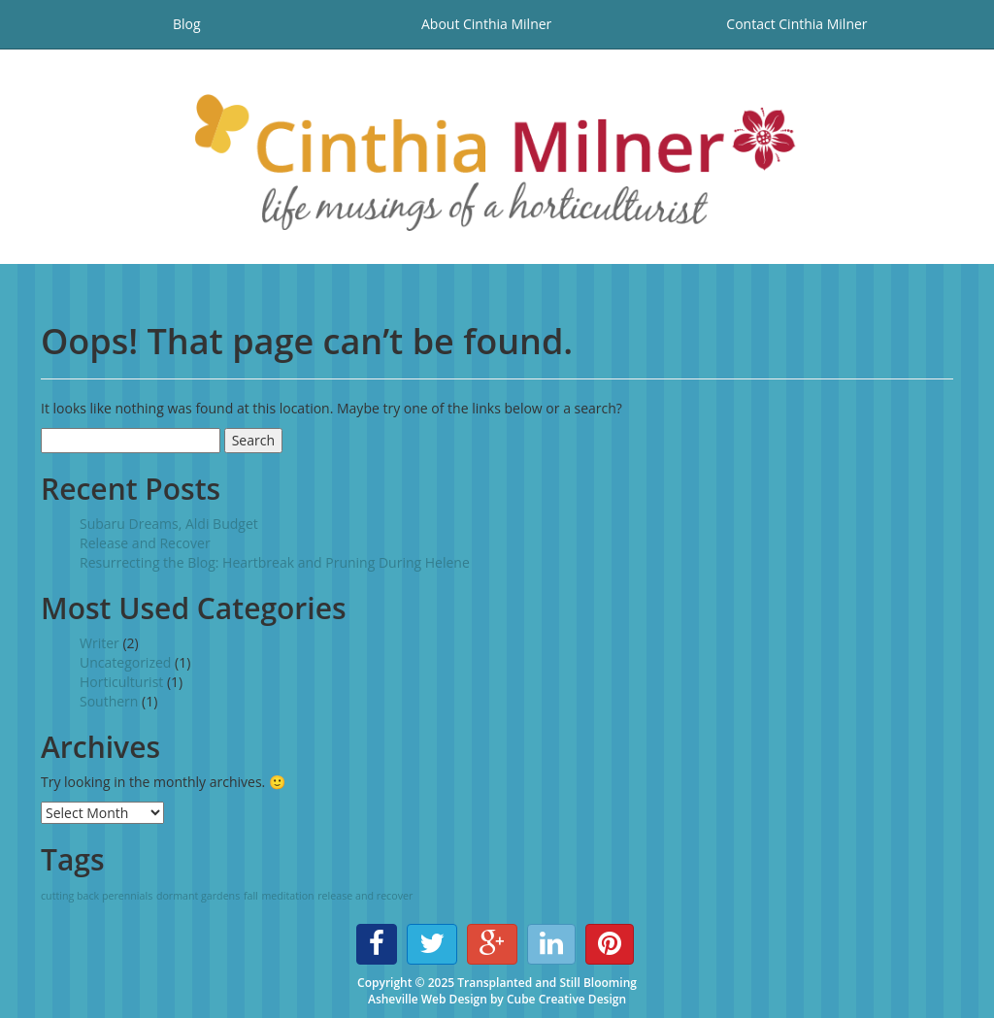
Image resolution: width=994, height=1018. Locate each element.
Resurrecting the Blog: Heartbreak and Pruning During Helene (275, 562)
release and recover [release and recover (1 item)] (365, 896)
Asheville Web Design (427, 999)
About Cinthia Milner (486, 24)
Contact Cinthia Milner (796, 24)
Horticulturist (121, 682)
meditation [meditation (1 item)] (287, 896)
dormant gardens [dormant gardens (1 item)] (198, 896)
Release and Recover (145, 543)
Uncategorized (125, 662)
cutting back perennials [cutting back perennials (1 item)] (96, 896)
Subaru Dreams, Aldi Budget (169, 523)
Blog (187, 24)
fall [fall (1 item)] (251, 896)
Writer (99, 643)
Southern (109, 701)
